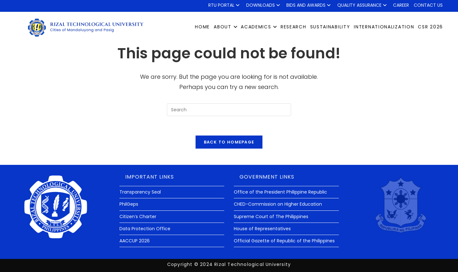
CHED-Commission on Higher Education (278, 204)
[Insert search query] (229, 109)
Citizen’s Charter (137, 216)
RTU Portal (224, 5)
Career (401, 5)
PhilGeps (128, 204)
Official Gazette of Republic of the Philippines (284, 241)
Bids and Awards (309, 5)
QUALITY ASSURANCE (363, 5)
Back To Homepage (229, 142)
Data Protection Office (144, 228)
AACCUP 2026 (134, 241)
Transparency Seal (140, 192)
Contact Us (428, 5)
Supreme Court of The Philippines (271, 216)
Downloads (264, 5)
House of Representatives (262, 228)
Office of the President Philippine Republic (280, 192)
